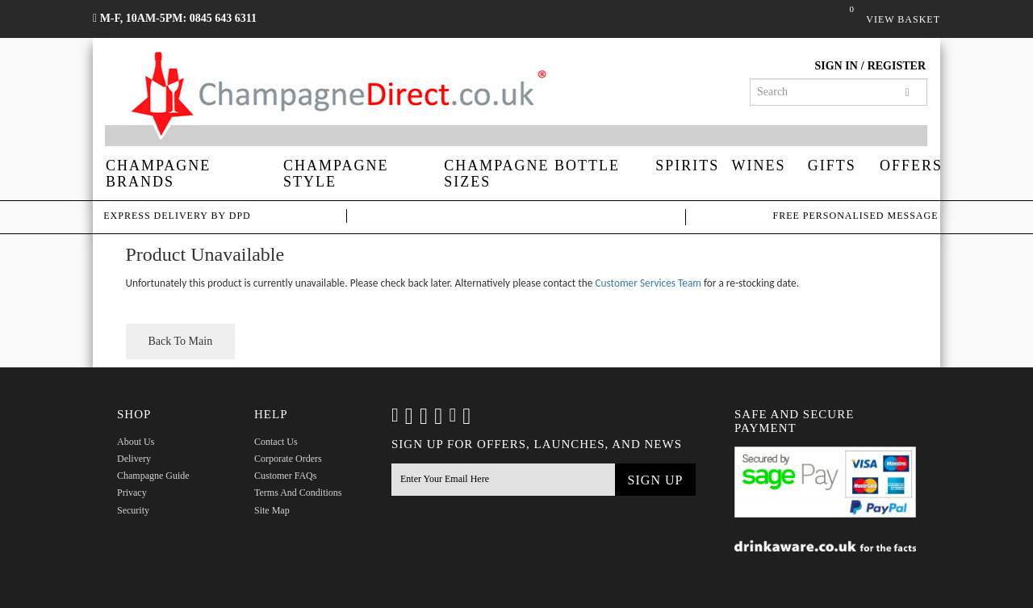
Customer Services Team (648, 283)
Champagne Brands (158, 173)
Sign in (835, 66)
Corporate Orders (288, 458)
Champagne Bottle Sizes (532, 173)
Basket (854, 18)
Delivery (134, 458)
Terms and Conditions (298, 492)
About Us (135, 441)
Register (897, 66)
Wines (759, 165)
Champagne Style (335, 173)
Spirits (687, 165)
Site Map (272, 510)
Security (133, 510)
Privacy (132, 492)
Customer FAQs (285, 475)
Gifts (832, 165)
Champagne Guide (153, 475)
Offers (909, 165)
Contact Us (276, 441)
